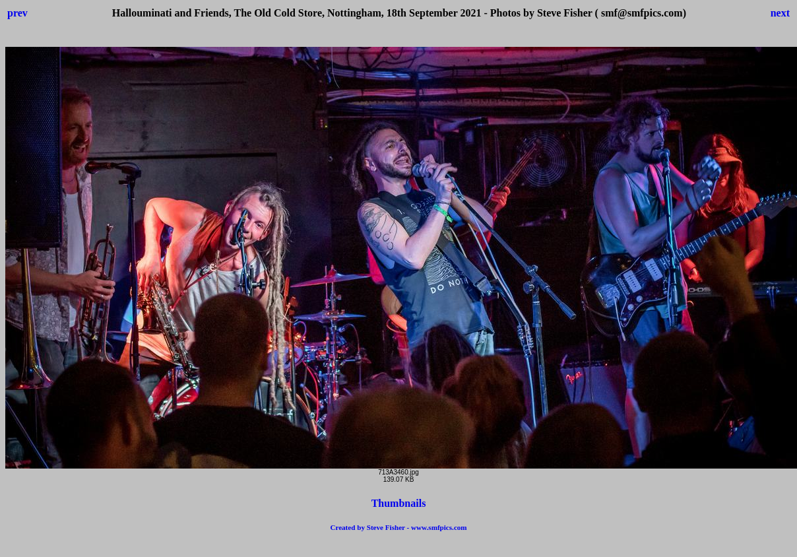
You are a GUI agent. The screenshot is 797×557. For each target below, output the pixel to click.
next (780, 12)
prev (17, 12)
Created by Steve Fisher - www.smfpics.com (398, 527)
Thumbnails (398, 503)
